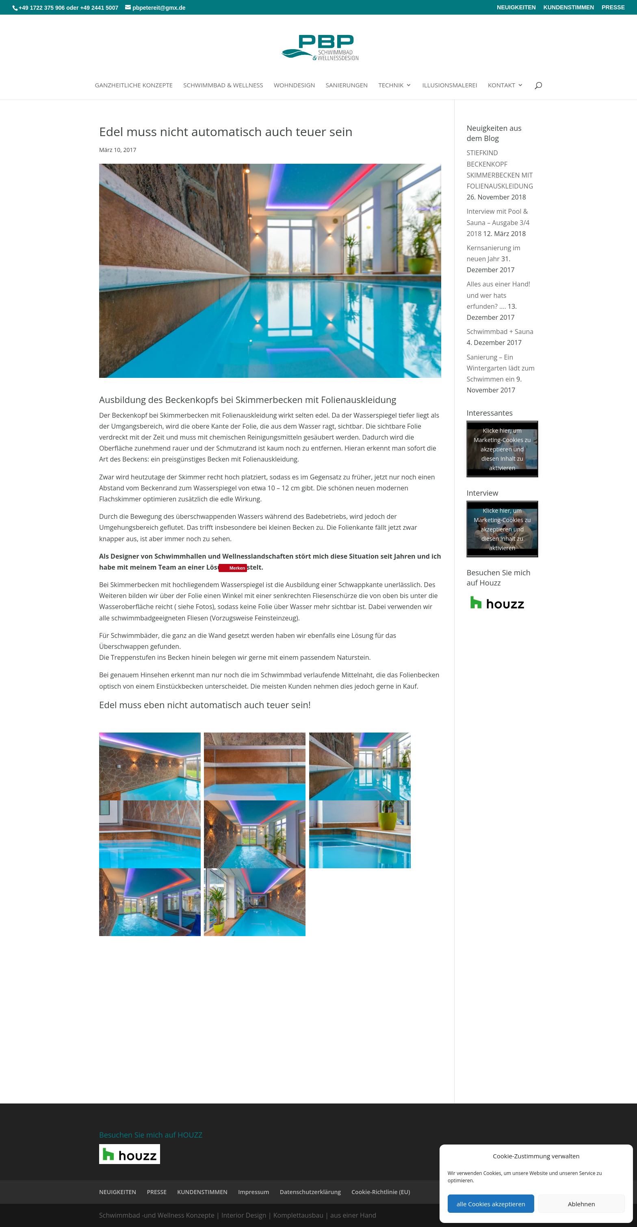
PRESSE (613, 7)
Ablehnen (581, 1204)
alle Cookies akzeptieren (491, 1204)
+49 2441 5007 (99, 7)
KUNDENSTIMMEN (569, 7)
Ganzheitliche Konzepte (134, 85)
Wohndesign (294, 85)
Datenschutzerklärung (310, 1192)
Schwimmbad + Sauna (500, 331)
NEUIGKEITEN (516, 7)
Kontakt (501, 85)
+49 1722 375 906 (42, 7)
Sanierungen (347, 85)
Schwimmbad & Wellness (223, 85)
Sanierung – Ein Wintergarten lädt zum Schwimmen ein (501, 368)
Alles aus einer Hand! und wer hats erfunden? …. (498, 295)
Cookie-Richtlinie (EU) (380, 1192)
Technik (391, 85)
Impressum (253, 1192)
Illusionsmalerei (449, 85)
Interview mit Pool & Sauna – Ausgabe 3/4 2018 (498, 222)
